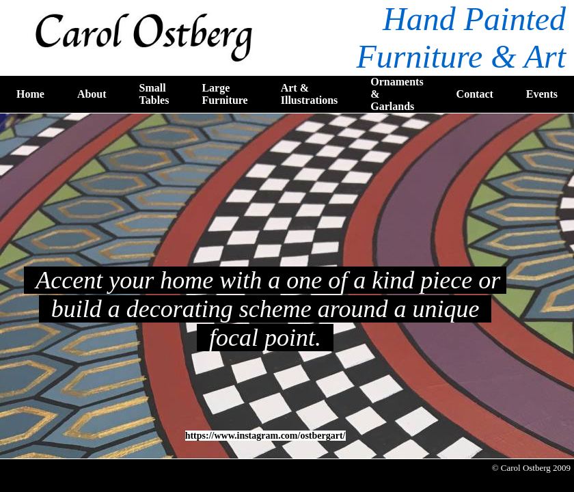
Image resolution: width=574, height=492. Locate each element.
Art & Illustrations (309, 94)
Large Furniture (224, 94)
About (92, 94)
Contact (474, 94)
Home (30, 94)
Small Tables (154, 94)
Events (542, 94)
